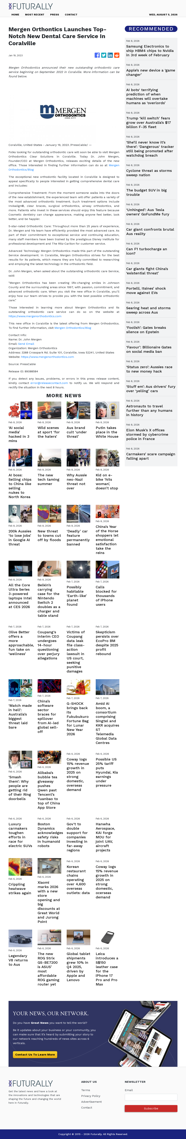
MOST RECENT (34, 14)
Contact (86, 1107)
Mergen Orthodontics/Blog (72, 328)
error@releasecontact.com (49, 383)
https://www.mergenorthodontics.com (35, 316)
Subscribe (151, 1108)
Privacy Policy (90, 1096)
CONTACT (71, 14)
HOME (15, 14)
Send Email (26, 343)
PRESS (54, 14)
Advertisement (91, 1101)
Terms (85, 1090)
